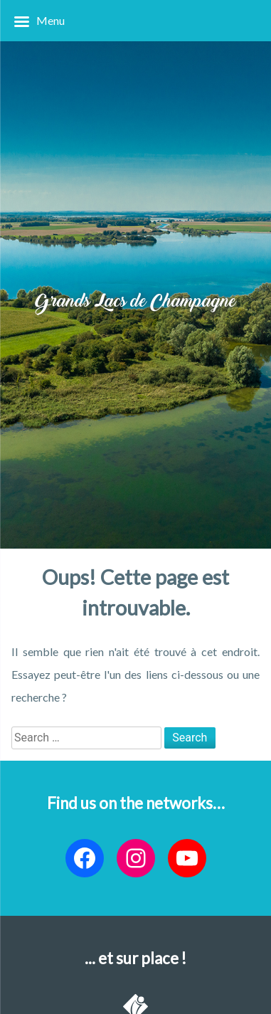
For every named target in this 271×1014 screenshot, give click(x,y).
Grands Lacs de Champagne (135, 302)
